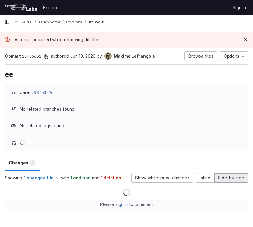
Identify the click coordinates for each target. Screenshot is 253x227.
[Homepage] (20, 7)
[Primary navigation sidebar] (7, 22)
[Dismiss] (245, 39)
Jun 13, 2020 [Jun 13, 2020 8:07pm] (83, 56)
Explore (51, 7)
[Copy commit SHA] (46, 56)
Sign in (239, 7)
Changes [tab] (22, 163)
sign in (121, 204)
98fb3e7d (44, 92)
